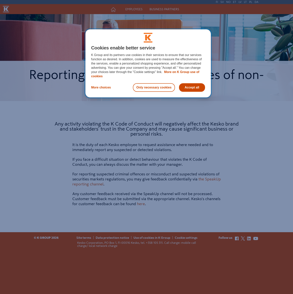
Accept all (192, 87)
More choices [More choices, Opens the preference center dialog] (101, 87)
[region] (148, 63)
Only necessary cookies (153, 87)
